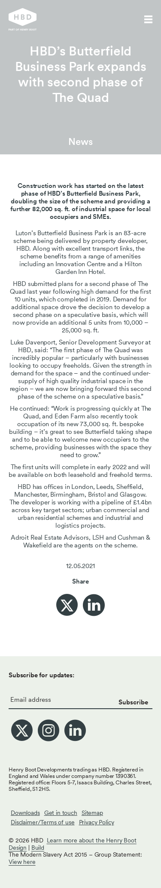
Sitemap (92, 812)
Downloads (25, 812)
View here (22, 861)
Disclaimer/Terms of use (43, 822)
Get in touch (60, 812)
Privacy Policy (96, 822)
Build (37, 847)
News (80, 141)
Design (18, 847)
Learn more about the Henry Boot (92, 840)
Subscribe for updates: (41, 675)
